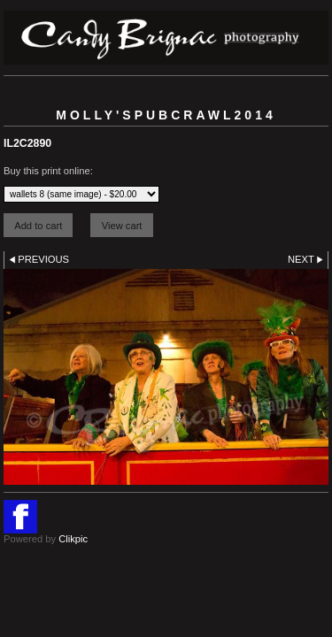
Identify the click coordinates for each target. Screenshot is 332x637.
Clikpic (73, 538)
